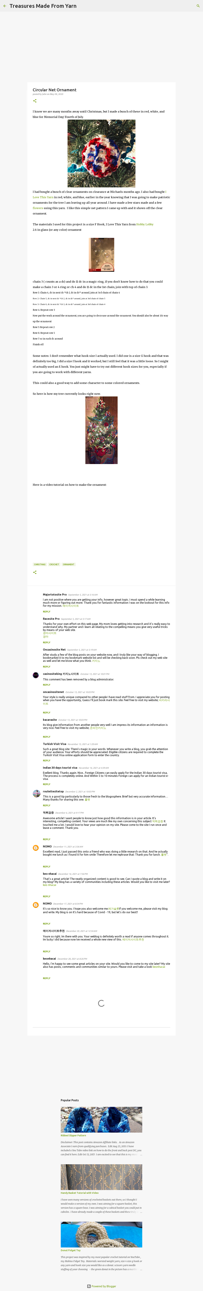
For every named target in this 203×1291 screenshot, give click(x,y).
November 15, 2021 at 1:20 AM (83, 744)
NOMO (47, 846)
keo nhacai (49, 884)
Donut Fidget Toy (70, 1250)
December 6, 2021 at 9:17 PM (69, 813)
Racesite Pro (51, 618)
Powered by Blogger (101, 1286)
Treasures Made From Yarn (43, 6)
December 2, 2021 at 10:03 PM (80, 791)
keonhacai (159, 966)
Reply (46, 611)
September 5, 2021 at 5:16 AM (82, 594)
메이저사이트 (71, 605)
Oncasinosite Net (54, 649)
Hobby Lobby (144, 224)
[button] (35, 101)
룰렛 (87, 799)
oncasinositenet (53, 691)
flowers (38, 208)
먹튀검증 (157, 821)
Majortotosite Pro (55, 594)
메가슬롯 (113, 908)
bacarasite (50, 719)
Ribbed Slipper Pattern (73, 1135)
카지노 (96, 660)
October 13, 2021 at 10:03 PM (79, 692)
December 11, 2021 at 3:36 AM (68, 846)
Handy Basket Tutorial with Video (80, 1193)
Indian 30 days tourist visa (60, 767)
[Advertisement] (101, 1064)
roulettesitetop (53, 791)
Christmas (39, 564)
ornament (68, 564)
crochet (54, 564)
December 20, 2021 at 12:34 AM (81, 931)
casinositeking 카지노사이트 (61, 673)
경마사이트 (50, 632)
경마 (45, 636)
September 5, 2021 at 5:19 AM (81, 650)
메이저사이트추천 (133, 939)
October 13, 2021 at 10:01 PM (94, 674)
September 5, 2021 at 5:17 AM (75, 619)
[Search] (81, 6)
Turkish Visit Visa (54, 743)
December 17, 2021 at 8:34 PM (68, 904)
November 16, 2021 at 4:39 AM (94, 768)
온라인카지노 (98, 727)
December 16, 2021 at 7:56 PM (73, 874)
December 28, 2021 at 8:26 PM (72, 959)
